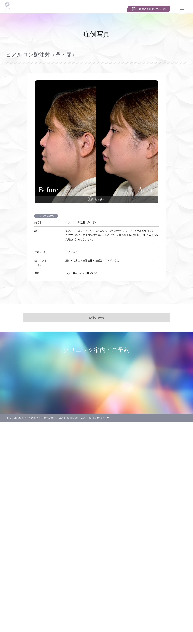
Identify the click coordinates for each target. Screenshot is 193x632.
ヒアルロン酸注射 (46, 221)
